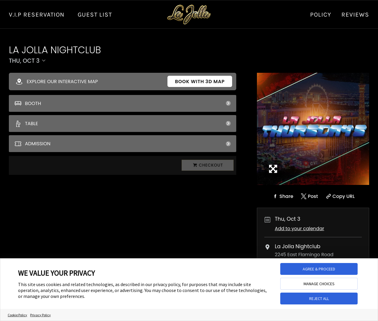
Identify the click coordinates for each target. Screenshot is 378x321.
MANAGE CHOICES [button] (319, 283)
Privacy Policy (40, 315)
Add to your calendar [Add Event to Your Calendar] (299, 228)
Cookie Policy (17, 315)
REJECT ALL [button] (319, 298)
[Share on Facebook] (282, 196)
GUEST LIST (95, 14)
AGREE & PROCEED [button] (319, 269)
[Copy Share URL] (340, 196)
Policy (320, 14)
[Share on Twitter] (309, 196)
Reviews (355, 14)
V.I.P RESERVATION (36, 14)
